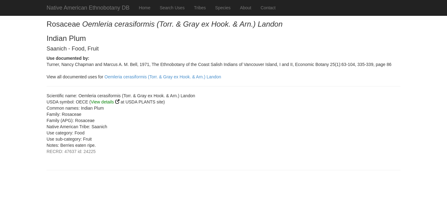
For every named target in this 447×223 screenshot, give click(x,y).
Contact (267, 7)
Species (223, 7)
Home (144, 7)
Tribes (200, 7)
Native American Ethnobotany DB (88, 8)
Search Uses (172, 7)
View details (102, 101)
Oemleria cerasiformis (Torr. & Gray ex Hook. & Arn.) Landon (163, 76)
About (245, 7)
